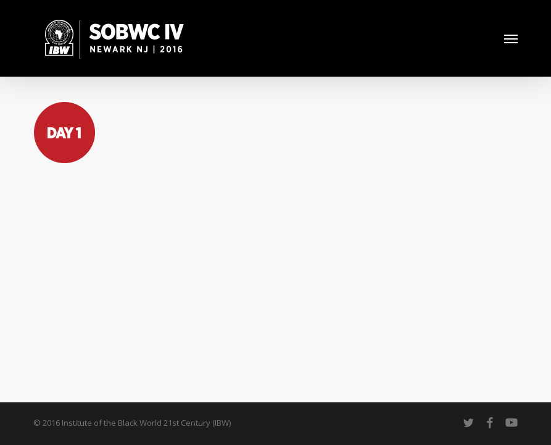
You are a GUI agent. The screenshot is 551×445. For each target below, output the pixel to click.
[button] (511, 38)
